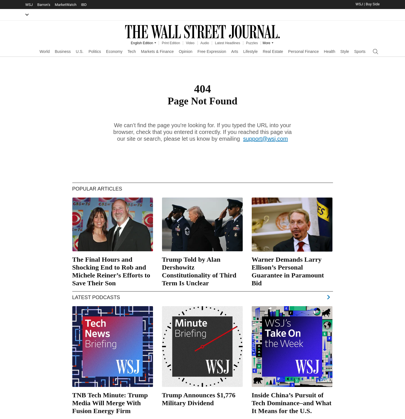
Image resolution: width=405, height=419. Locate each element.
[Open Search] (375, 52)
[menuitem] (44, 51)
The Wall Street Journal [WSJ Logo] (202, 32)
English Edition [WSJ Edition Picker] (142, 43)
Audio (205, 43)
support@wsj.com (265, 139)
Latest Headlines (227, 43)
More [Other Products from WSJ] (266, 43)
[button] (27, 14)
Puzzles (252, 43)
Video (190, 43)
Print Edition (171, 43)
